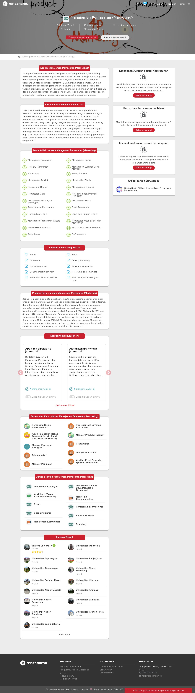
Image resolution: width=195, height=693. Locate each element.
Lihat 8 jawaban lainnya (41, 397)
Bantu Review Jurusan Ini (82, 37)
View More (64, 635)
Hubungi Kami (67, 676)
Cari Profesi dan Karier (111, 667)
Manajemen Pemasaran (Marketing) (57, 57)
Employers (156, 4)
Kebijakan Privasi (68, 679)
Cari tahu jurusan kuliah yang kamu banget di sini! (158, 691)
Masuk (172, 4)
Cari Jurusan (106, 670)
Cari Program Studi (30, 57)
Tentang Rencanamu (70, 667)
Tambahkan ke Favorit (115, 37)
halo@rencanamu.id (150, 676)
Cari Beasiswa (107, 673)
